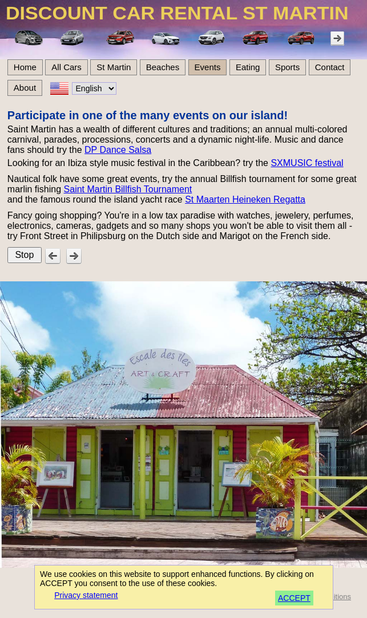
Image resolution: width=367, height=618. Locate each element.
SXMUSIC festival (307, 163)
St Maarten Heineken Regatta (245, 199)
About (25, 87)
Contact (330, 67)
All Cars (66, 67)
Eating (248, 67)
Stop (24, 255)
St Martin (113, 67)
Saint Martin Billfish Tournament (128, 189)
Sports (287, 67)
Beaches (162, 67)
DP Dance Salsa (117, 150)
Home (25, 67)
